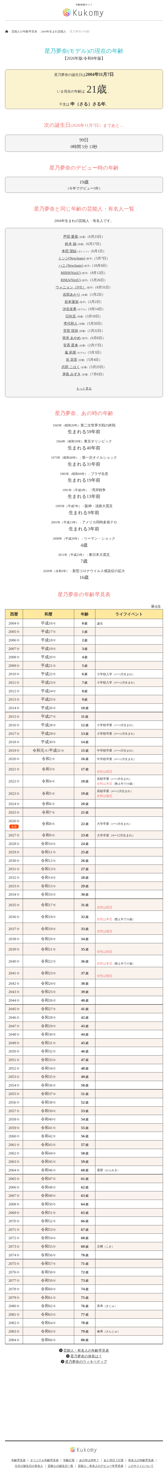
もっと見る (84, 388)
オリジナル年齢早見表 (44, 1460)
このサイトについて (141, 1466)
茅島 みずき (71, 374)
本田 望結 (69, 251)
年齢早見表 (18, 1460)
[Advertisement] (84, 1399)
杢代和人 (71, 323)
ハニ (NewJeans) (71, 265)
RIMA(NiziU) (71, 280)
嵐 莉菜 (70, 352)
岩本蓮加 (72, 302)
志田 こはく (70, 367)
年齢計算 (69, 1460)
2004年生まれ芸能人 (53, 31)
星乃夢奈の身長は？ (86, 1356)
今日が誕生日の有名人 (29, 1466)
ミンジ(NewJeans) (71, 258)
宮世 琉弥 (70, 331)
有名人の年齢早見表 (141, 1460)
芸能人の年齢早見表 (24, 31)
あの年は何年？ (89, 1460)
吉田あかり (71, 294)
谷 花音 (71, 360)
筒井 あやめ (71, 338)
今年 (156, 606)
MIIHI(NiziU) (71, 273)
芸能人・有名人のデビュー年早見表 (100, 1466)
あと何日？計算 (114, 1460)
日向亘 (70, 316)
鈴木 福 (70, 244)
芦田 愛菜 (70, 236)
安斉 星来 (70, 345)
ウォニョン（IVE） (71, 287)
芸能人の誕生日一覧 (60, 1466)
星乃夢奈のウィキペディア (86, 1362)
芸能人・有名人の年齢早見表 (86, 1350)
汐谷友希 (70, 309)
